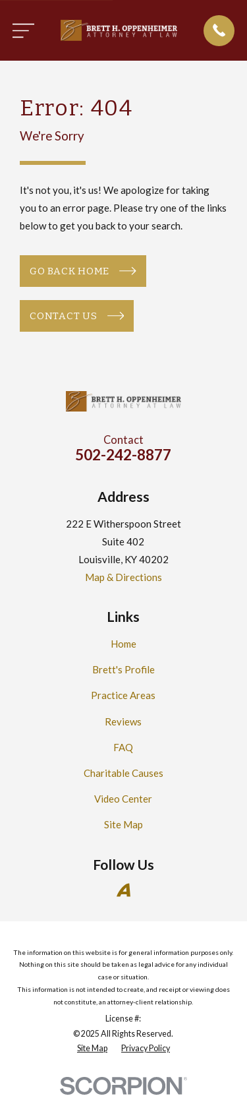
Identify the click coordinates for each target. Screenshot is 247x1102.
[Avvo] (123, 890)
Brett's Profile (123, 669)
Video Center (123, 799)
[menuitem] (92, 1048)
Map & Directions (123, 577)
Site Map (123, 824)
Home (123, 644)
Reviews (123, 721)
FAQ (123, 747)
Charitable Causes (123, 773)
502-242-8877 (123, 455)
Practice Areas (123, 695)
